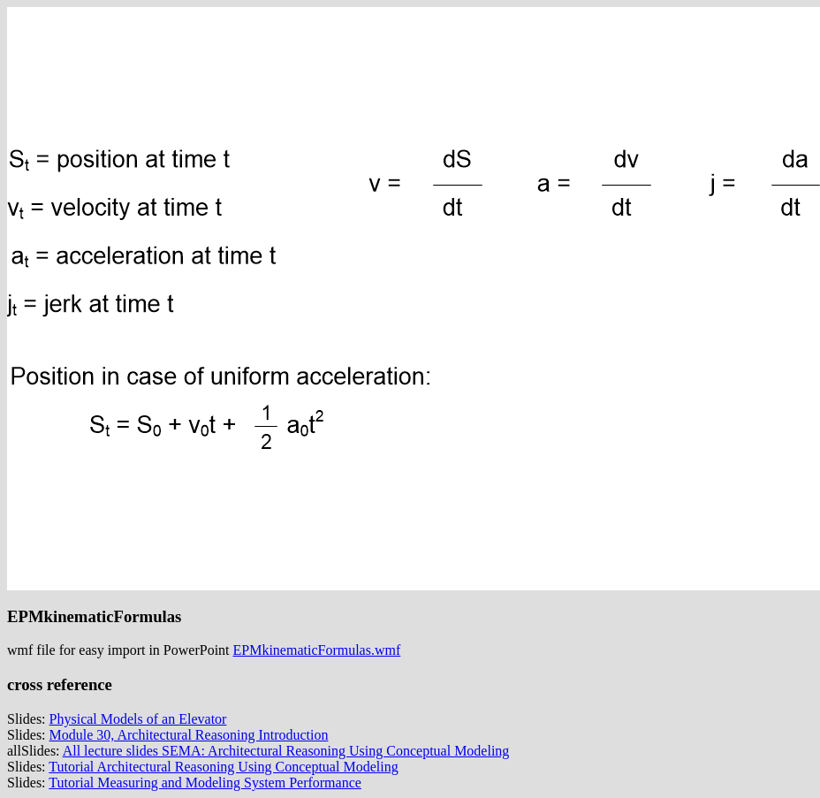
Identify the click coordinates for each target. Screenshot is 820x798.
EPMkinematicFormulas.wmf (317, 649)
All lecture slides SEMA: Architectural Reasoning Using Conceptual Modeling (286, 750)
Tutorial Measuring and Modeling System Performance (205, 782)
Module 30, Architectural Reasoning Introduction (189, 734)
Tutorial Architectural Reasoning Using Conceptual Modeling (223, 766)
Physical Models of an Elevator (138, 718)
